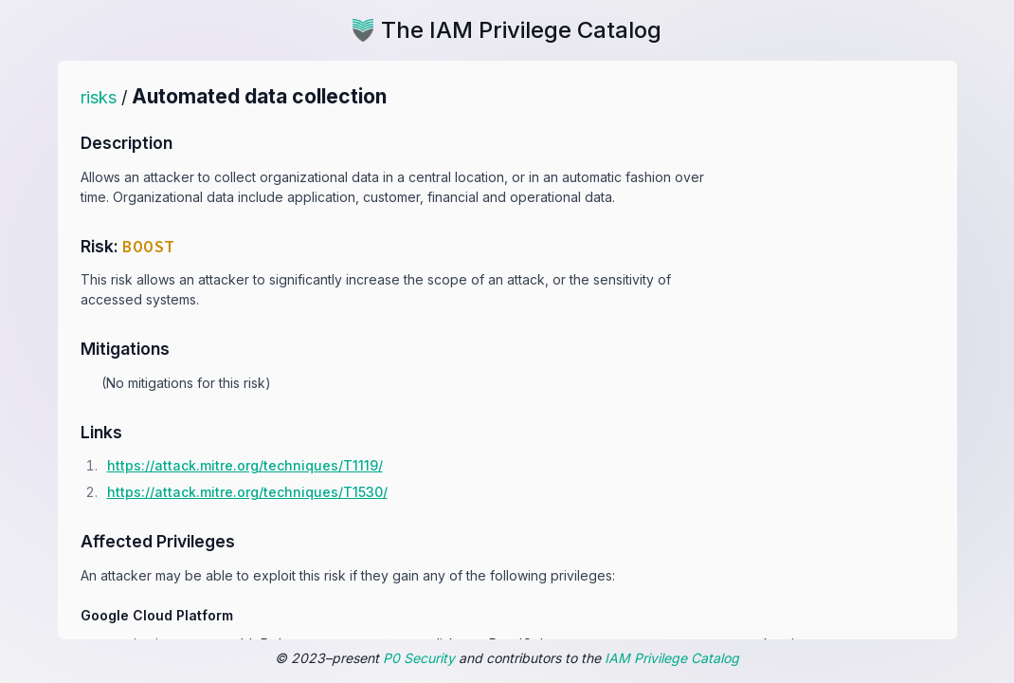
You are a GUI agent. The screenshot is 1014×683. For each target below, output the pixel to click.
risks (99, 97)
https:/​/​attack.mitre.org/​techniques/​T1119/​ (245, 465)
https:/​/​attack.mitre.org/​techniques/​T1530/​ (247, 492)
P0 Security (419, 658)
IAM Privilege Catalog (672, 658)
